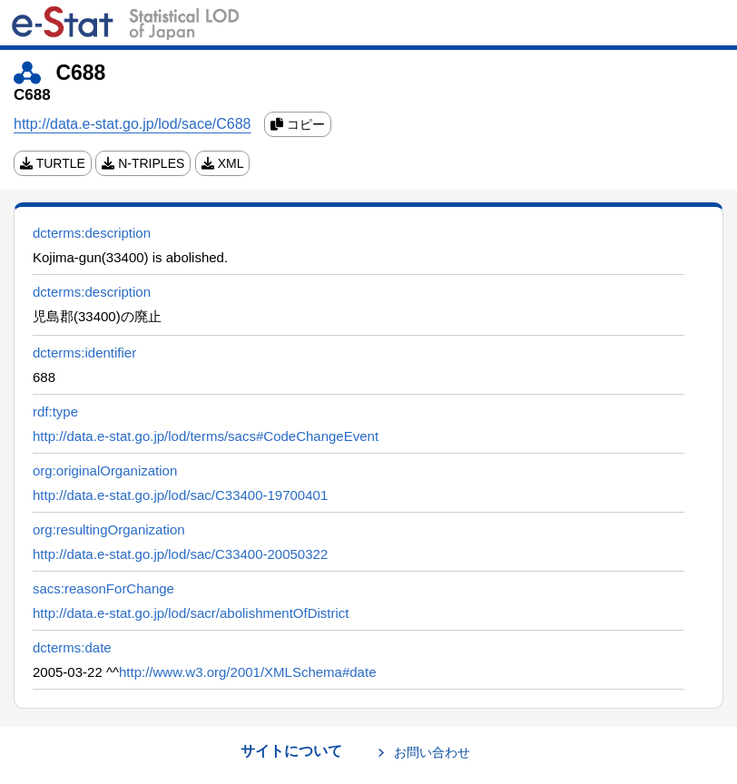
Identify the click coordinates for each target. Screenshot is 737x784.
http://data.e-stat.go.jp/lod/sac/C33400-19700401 (180, 495)
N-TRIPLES (143, 163)
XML (222, 163)
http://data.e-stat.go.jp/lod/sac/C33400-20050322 (180, 554)
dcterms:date (72, 647)
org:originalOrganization (105, 470)
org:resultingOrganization (109, 529)
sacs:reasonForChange (103, 588)
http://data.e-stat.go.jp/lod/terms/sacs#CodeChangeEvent (205, 436)
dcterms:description (92, 232)
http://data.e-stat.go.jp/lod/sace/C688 (132, 124)
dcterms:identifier (84, 352)
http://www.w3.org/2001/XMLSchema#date (248, 672)
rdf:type (55, 411)
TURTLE (52, 163)
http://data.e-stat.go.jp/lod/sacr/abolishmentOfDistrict (191, 613)
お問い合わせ (432, 752)
